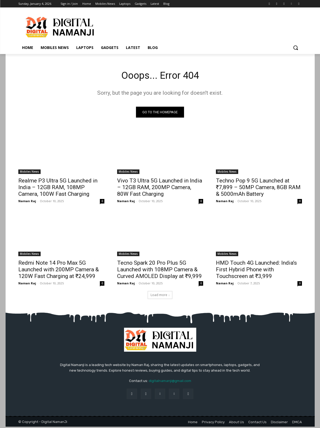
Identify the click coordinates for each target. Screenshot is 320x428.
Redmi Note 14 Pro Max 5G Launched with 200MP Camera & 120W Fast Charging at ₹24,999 (58, 271)
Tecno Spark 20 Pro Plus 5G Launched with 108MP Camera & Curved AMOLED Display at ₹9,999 (159, 271)
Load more (160, 296)
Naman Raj (27, 202)
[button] (295, 47)
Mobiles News (29, 173)
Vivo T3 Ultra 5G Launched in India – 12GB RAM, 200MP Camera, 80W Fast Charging (159, 188)
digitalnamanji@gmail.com (170, 382)
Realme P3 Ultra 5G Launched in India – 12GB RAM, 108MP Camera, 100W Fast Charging (57, 188)
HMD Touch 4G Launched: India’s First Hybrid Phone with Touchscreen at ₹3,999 (256, 271)
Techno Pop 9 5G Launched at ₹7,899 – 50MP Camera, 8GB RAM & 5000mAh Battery (258, 188)
